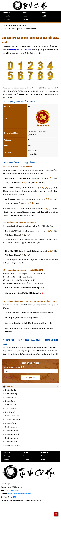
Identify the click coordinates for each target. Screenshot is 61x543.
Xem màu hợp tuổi (10, 408)
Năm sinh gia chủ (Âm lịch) (14, 367)
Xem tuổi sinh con (10, 397)
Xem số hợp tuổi (10, 412)
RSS (14, 497)
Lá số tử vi (6, 12)
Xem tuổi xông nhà (11, 427)
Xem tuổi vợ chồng (11, 394)
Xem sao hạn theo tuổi (12, 416)
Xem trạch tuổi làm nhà (12, 445)
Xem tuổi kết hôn (10, 423)
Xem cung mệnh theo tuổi (13, 420)
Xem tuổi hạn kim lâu (11, 431)
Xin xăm (43, 456)
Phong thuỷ (6, 16)
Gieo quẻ (6, 459)
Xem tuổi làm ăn (10, 401)
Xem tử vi (24, 12)
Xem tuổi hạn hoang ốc (12, 434)
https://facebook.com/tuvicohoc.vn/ (19, 494)
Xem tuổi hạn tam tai (11, 438)
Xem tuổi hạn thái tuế (11, 442)
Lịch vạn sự (6, 19)
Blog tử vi (24, 19)
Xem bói (43, 16)
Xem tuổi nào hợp (10, 405)
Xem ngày (24, 16)
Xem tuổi (43, 12)
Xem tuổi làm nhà (10, 390)
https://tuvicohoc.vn (13, 490)
